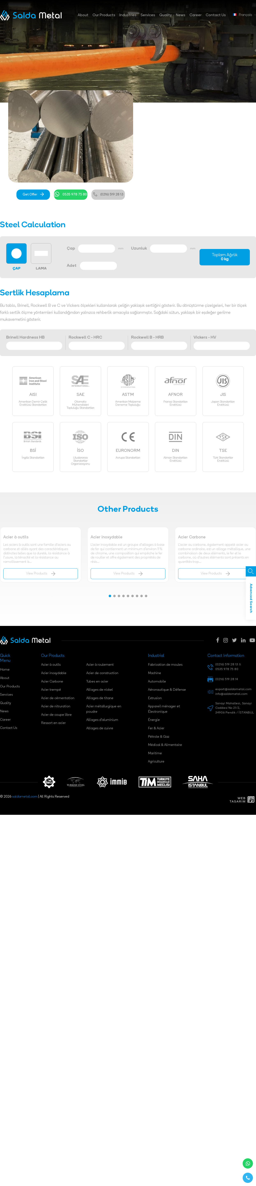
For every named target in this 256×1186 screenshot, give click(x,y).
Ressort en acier (53, 723)
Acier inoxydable (53, 673)
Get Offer (33, 194)
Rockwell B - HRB (147, 338)
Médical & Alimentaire (165, 745)
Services (148, 15)
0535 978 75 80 (70, 194)
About (83, 15)
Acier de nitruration (55, 706)
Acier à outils (51, 665)
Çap (71, 249)
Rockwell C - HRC (85, 338)
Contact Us (216, 15)
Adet (72, 266)
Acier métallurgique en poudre (103, 709)
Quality (165, 15)
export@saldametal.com (233, 689)
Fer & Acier (156, 728)
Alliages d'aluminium (102, 720)
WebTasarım (237, 800)
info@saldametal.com (231, 694)
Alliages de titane (99, 698)
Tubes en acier (97, 681)
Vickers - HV (205, 338)
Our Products (103, 15)
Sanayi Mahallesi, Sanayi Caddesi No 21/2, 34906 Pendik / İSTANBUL (234, 708)
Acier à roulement (100, 665)
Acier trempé (51, 690)
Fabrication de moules (165, 665)
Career (195, 15)
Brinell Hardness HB (25, 338)
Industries (127, 15)
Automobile (157, 681)
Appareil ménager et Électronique (164, 709)
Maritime (155, 753)
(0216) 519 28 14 (226, 679)
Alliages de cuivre (99, 728)
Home (5, 669)
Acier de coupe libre (56, 715)
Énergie (154, 720)
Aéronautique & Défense (167, 690)
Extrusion (155, 698)
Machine (154, 673)
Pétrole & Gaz (158, 737)
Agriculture (156, 761)
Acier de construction (102, 673)
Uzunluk (139, 249)
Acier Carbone (52, 681)
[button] (110, 596)
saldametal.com (24, 796)
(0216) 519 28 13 (108, 194)
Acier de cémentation (57, 698)
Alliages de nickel (99, 690)
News (180, 15)
